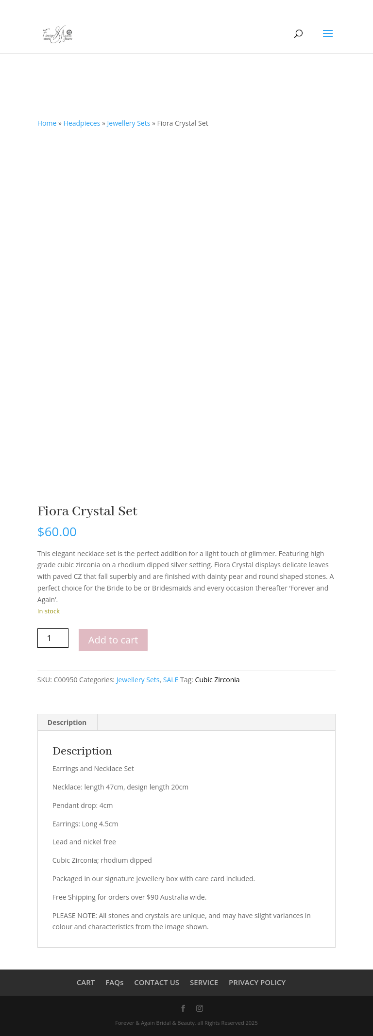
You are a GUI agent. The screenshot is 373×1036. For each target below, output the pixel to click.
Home (47, 123)
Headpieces (82, 123)
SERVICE (204, 982)
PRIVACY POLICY (257, 982)
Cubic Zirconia (217, 679)
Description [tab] (67, 722)
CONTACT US (156, 982)
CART (86, 982)
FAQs (114, 982)
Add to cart (113, 639)
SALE (171, 679)
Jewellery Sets (129, 123)
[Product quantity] (52, 638)
